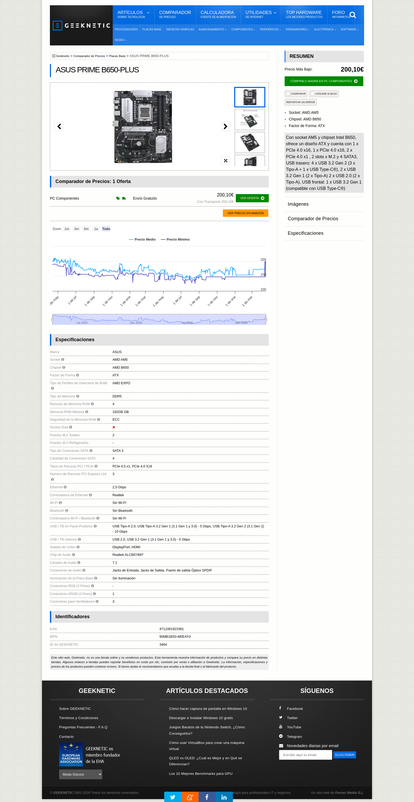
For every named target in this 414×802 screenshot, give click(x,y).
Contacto (67, 736)
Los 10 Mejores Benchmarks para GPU (204, 779)
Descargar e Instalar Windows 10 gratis (204, 723)
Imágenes (297, 202)
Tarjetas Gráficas (180, 29)
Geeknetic (64, 56)
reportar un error (300, 102)
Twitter (289, 717)
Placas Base (152, 29)
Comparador (175, 14)
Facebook (292, 708)
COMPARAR (296, 93)
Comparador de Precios (93, 56)
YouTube (291, 727)
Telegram (291, 736)
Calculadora (218, 14)
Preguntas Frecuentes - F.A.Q (86, 727)
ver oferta (252, 198)
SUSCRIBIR (292, 764)
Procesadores (126, 29)
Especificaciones (303, 223)
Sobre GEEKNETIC (77, 708)
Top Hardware (304, 14)
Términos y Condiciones (81, 717)
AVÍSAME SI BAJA (324, 93)
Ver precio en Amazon (245, 213)
